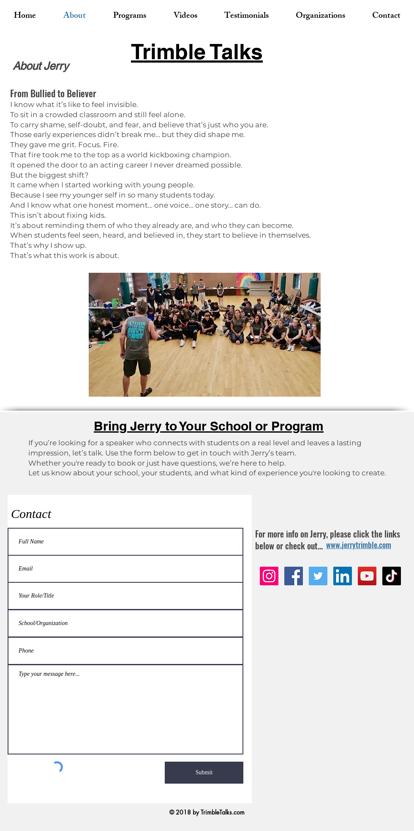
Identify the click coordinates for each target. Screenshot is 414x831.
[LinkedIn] (342, 576)
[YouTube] (367, 576)
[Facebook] (293, 576)
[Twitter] (318, 576)
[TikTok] (391, 576)
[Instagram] (269, 576)
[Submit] (204, 773)
